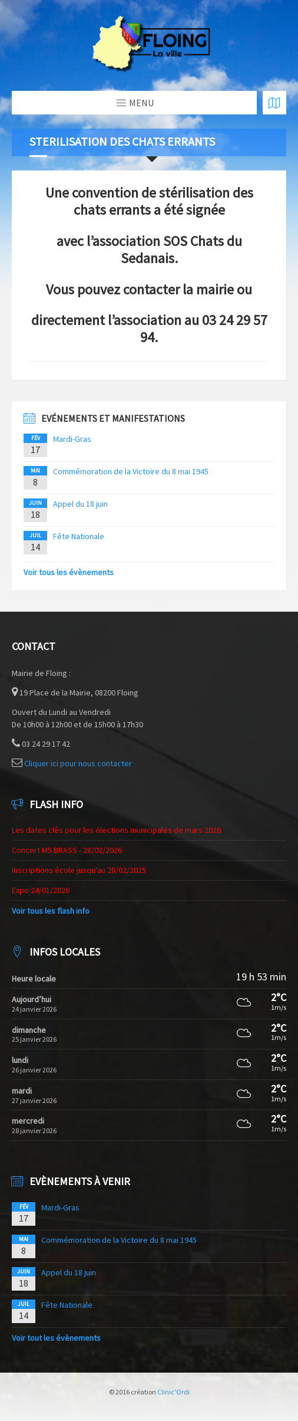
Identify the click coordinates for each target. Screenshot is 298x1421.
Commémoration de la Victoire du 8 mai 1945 (130, 471)
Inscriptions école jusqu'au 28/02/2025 (79, 870)
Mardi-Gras (72, 439)
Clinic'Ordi (173, 1391)
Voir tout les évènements (56, 1338)
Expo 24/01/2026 (40, 890)
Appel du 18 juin (80, 503)
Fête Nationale (78, 536)
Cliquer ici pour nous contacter (78, 763)
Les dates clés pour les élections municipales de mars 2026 (116, 830)
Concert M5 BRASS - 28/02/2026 (67, 850)
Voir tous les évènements (69, 572)
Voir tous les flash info (51, 910)
